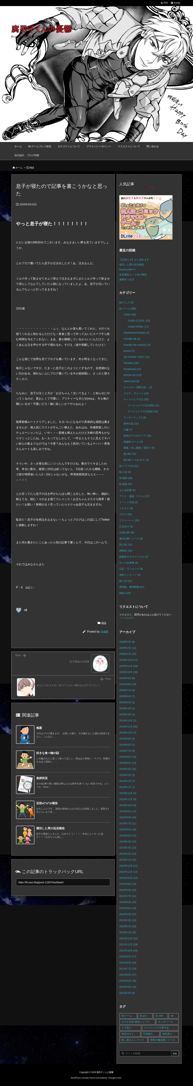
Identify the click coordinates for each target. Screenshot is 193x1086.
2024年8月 (127, 744)
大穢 (128, 429)
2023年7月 (127, 823)
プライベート (129, 520)
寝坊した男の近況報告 (50, 828)
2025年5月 (127, 702)
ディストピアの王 (136, 399)
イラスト (126, 508)
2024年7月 (127, 750)
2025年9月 (127, 678)
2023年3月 (127, 847)
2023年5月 (127, 835)
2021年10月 (128, 950)
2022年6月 (127, 902)
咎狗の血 (131, 423)
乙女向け (126, 526)
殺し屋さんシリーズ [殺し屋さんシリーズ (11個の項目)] (133, 1039)
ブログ (125, 514)
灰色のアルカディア (137, 435)
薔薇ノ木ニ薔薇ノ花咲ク (139, 447)
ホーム (18, 167)
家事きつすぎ (126, 279)
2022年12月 (128, 865)
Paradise (131, 363)
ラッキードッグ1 (135, 417)
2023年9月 (127, 811)
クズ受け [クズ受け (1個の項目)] (127, 1027)
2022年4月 (127, 914)
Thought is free (114, 1078)
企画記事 (126, 532)
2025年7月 (127, 690)
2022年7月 (127, 896)
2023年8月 (127, 817)
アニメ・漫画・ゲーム (134, 496)
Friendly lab (132, 338)
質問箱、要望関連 (131, 587)
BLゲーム (127, 308)
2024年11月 (128, 726)
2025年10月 (128, 672)
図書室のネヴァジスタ (133, 556)
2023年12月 (127, 793)
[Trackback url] (63, 882)
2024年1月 (127, 787)
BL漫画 (125, 478)
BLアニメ (126, 302)
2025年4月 (127, 708)
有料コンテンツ (129, 574)
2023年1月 (127, 859)
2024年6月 (127, 756)
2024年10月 (127, 732)
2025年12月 (128, 660)
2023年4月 (127, 841)
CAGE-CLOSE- (139, 320)
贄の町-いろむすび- (136, 459)
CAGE (130, 314)
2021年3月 (127, 992)
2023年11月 (127, 799)
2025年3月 (127, 714)
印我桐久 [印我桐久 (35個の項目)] (148, 1033)
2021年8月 (127, 962)
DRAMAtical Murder (136, 332)
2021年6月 (127, 974)
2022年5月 (127, 908)
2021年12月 (128, 938)
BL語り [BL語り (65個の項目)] (144, 1015)
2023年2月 (127, 853)
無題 (39, 727)
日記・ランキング (131, 568)
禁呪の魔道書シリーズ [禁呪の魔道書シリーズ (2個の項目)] (162, 1039)
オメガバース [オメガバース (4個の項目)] (165, 1021)
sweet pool (131, 381)
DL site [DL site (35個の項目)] (159, 1015)
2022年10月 (128, 877)
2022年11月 (128, 871)
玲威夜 (104, 631)
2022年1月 (127, 932)
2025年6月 (127, 696)
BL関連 (125, 484)
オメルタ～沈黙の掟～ (138, 387)
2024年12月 (127, 720)
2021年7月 (127, 968)
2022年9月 (127, 884)
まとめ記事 (127, 490)
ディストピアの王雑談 (143, 411)
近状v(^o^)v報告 (47, 803)
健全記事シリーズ (131, 538)
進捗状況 (42, 778)
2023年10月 (127, 805)
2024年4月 (127, 768)
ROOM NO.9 (132, 375)
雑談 (32, 167)
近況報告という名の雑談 (133, 274)
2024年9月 (127, 738)
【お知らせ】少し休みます (134, 259)
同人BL (125, 544)
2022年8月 (127, 890)
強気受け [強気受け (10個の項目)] (167, 1033)
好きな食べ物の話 (47, 753)
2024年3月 (127, 775)
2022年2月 (127, 926)
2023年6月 (127, 829)
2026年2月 (127, 647)
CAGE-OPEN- (138, 326)
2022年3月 (127, 920)
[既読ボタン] (18, 610)
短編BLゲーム (133, 441)
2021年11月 (128, 944)
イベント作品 (128, 502)
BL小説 (125, 472)
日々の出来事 (128, 562)
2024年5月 (127, 762)
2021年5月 (127, 980)
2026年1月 (127, 653)
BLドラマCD (128, 465)
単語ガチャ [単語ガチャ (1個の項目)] (128, 1033)
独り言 (125, 580)
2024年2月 (127, 781)
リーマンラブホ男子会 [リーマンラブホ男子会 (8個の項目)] (156, 1027)
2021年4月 (127, 986)
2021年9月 (127, 956)
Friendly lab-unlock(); (137, 344)
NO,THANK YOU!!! (137, 357)
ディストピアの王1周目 (143, 405)
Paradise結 (132, 369)
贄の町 (130, 453)
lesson (129, 350)
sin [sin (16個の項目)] (172, 1015)
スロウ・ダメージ (136, 393)
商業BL (125, 550)
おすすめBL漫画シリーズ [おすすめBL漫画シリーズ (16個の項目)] (135, 1021)
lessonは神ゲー (127, 269)
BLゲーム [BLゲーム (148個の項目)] (127, 1015)
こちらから (128, 617)
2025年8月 (127, 684)
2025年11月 (128, 666)
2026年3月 (127, 641)
